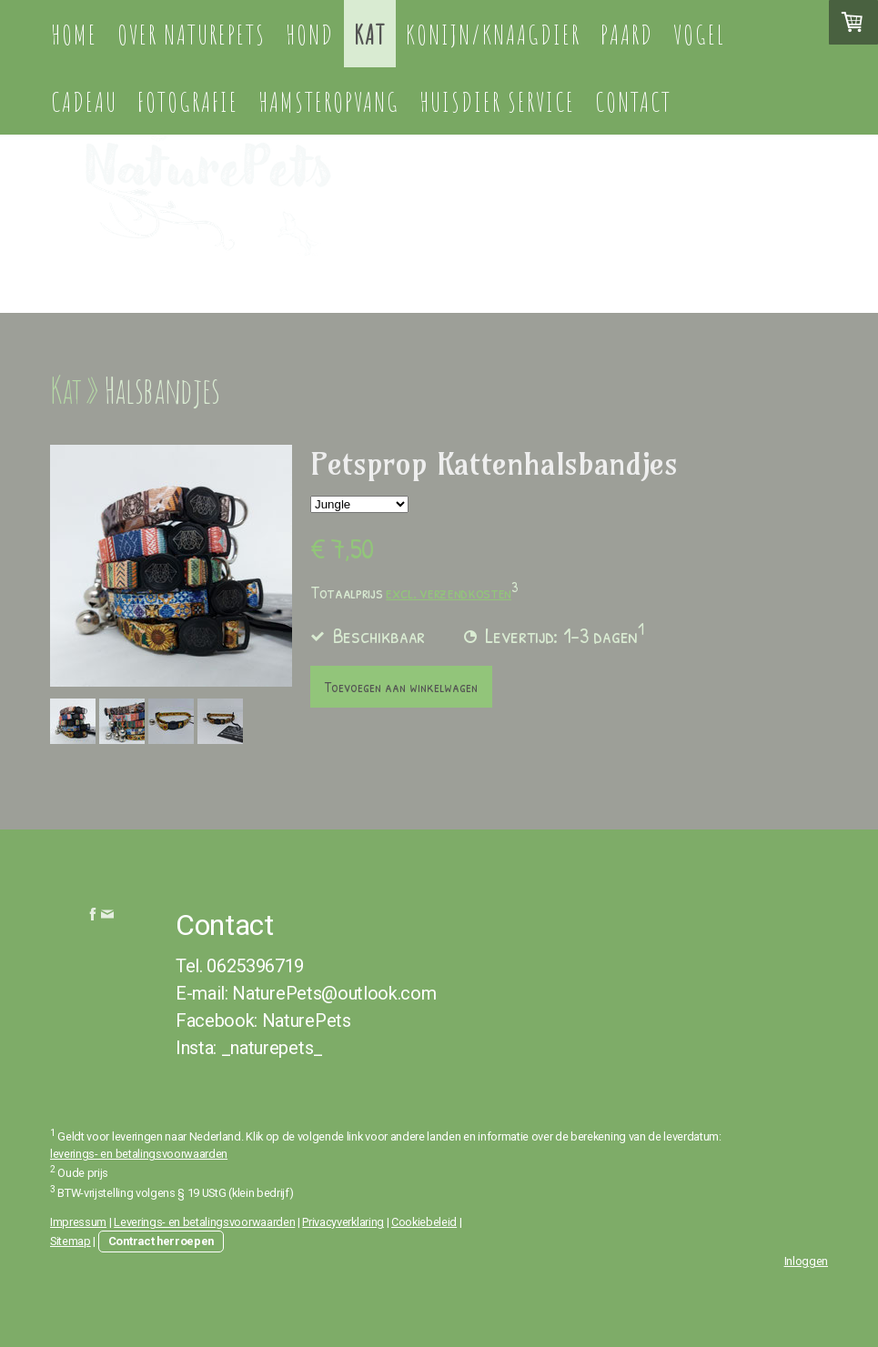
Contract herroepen (161, 1241)
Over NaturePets (191, 34)
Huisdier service (497, 101)
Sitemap (70, 1241)
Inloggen (806, 1261)
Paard (626, 34)
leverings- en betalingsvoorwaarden (138, 1154)
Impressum (78, 1222)
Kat (370, 34)
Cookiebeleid (424, 1222)
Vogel (699, 34)
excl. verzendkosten (448, 592)
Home (74, 34)
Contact (633, 101)
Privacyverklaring (343, 1222)
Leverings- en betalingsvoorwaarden (204, 1222)
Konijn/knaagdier (493, 34)
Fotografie (187, 101)
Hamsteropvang (328, 101)
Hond (310, 34)
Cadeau (84, 101)
